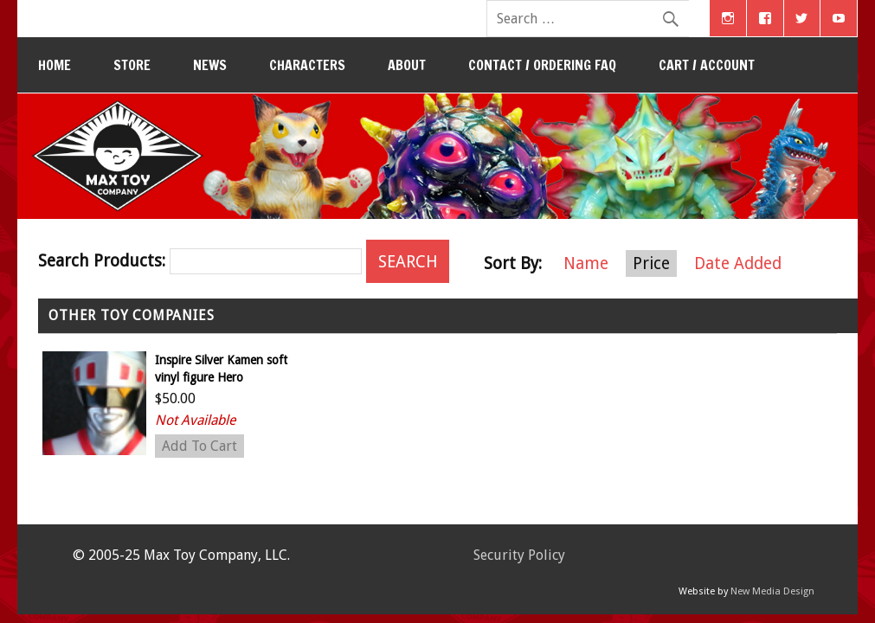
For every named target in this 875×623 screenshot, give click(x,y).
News (210, 64)
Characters (307, 64)
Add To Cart (199, 446)
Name (585, 263)
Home (54, 64)
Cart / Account (707, 64)
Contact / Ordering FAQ (542, 64)
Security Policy (519, 555)
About (407, 64)
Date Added (738, 263)
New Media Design (772, 591)
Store (132, 64)
